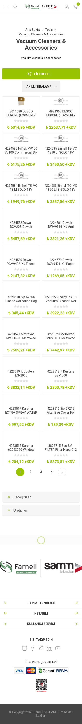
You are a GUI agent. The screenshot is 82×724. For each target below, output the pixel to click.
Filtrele (42, 74)
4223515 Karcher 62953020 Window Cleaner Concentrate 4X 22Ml (21, 452)
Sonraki (62, 472)
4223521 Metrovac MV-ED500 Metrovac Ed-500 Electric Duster (21, 338)
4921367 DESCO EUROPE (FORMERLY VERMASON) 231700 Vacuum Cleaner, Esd (61, 117)
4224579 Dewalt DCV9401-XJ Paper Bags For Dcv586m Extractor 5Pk (61, 266)
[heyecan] (41, 648)
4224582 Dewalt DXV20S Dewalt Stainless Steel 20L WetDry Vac (21, 229)
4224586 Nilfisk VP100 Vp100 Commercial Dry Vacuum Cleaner (21, 152)
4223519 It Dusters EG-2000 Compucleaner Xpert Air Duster (21, 377)
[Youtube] (57, 648)
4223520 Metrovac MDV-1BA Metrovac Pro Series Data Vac (60, 338)
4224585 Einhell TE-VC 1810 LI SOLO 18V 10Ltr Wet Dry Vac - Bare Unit (61, 154)
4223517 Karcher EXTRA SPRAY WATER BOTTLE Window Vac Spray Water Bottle (21, 414)
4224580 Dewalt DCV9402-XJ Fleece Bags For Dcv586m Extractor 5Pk (21, 266)
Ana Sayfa (32, 29)
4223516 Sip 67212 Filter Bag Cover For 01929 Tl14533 (61, 412)
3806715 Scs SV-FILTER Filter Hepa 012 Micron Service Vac (61, 450)
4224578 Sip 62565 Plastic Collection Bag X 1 (21, 301)
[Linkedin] (49, 648)
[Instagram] (24, 648)
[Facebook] (32, 648)
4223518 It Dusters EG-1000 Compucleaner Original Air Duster (61, 377)
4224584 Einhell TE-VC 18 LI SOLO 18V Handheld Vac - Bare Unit (21, 191)
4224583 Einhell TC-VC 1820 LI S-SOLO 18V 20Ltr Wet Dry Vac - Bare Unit (60, 191)
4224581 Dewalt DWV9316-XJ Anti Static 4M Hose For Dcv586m (61, 229)
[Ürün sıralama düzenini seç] (41, 86)
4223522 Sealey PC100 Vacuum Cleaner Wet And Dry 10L (60, 301)
